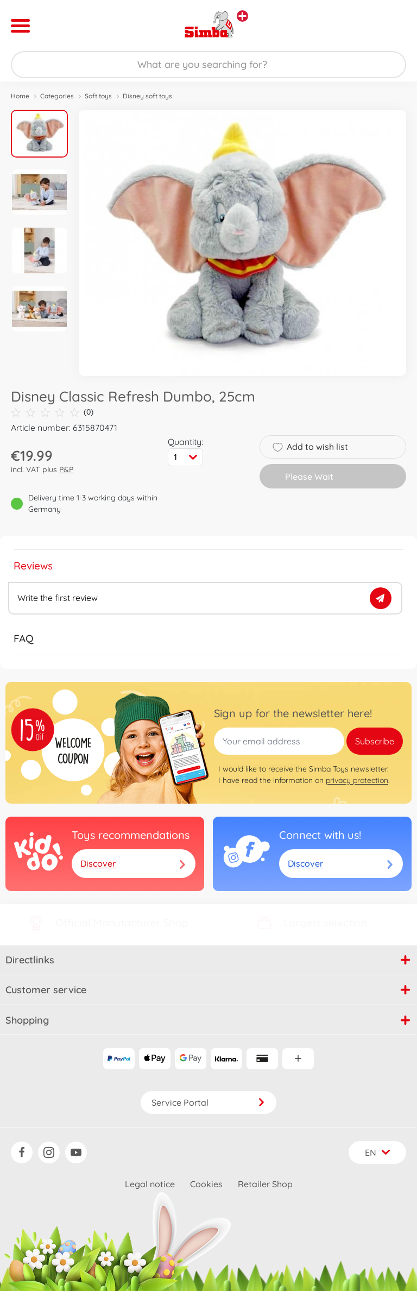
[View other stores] (242, 16)
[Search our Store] (208, 64)
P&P (66, 469)
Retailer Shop (265, 1184)
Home (20, 96)
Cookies (206, 1184)
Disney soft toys (147, 96)
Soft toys (98, 96)
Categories (57, 96)
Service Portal (208, 1102)
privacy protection (357, 780)
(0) (52, 412)
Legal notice (150, 1184)
